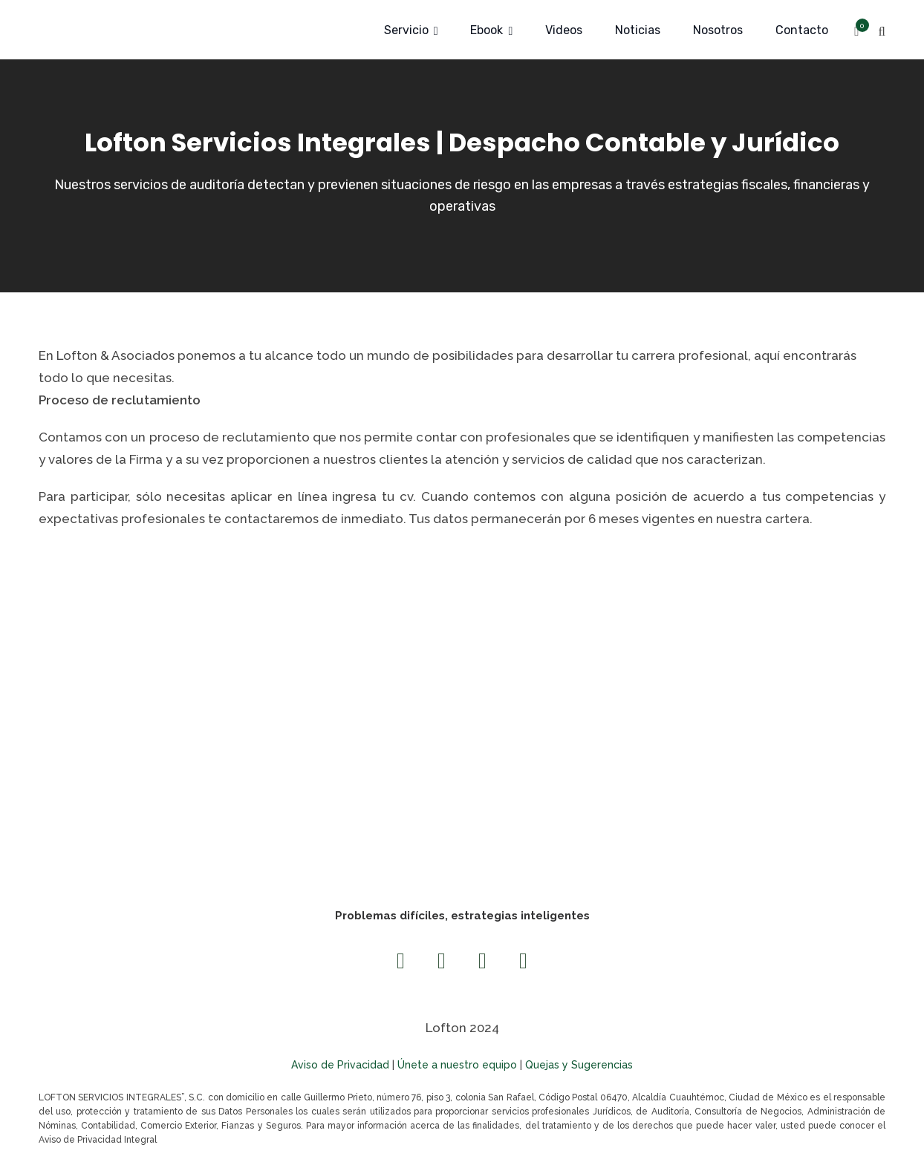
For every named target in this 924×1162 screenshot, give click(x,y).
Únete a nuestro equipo (457, 1065)
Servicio (406, 30)
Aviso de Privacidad (340, 1065)
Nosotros (718, 30)
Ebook (486, 30)
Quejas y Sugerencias (579, 1065)
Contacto (801, 30)
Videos (563, 30)
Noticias (637, 30)
